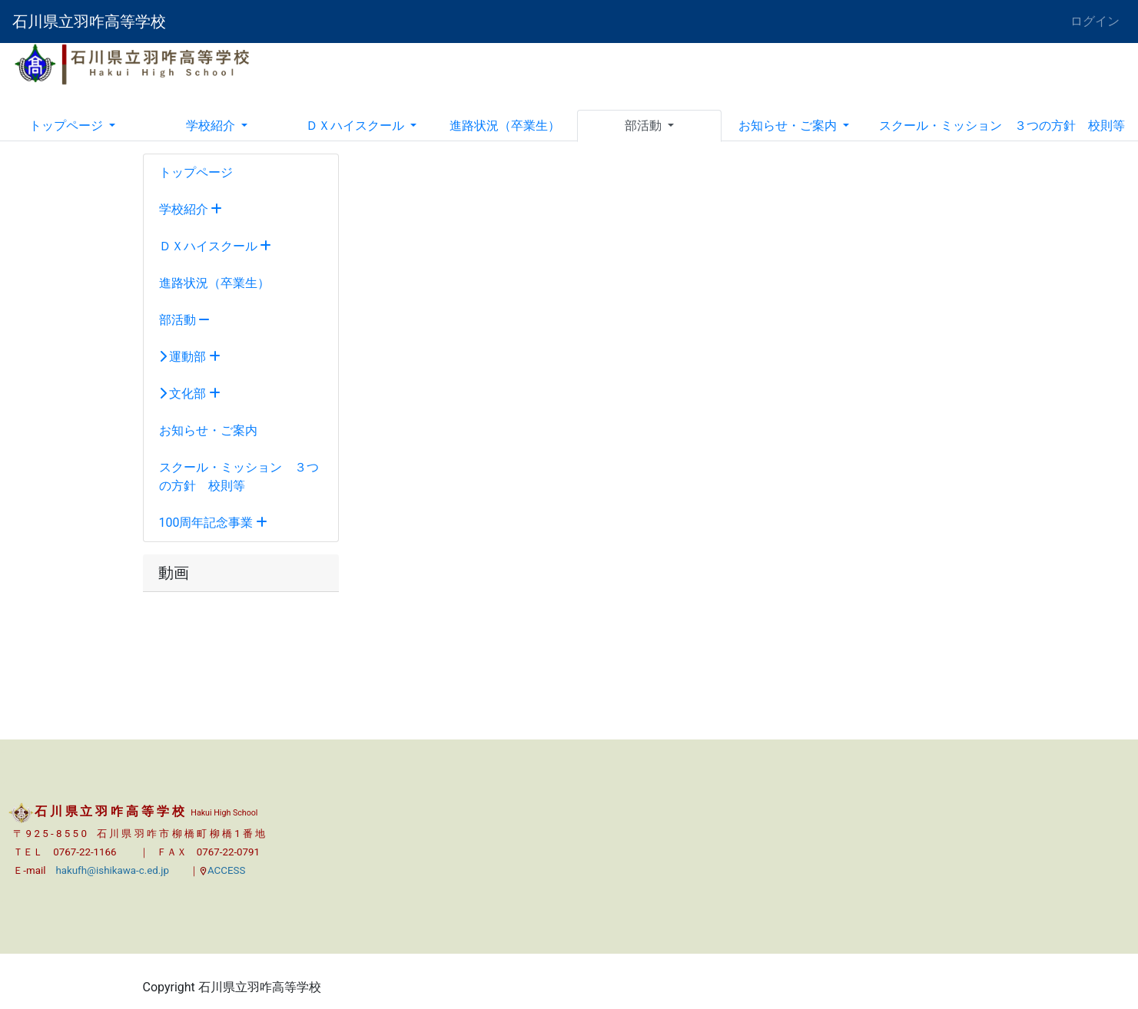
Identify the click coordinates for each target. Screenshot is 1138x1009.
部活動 (185, 320)
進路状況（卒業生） (505, 125)
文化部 (190, 393)
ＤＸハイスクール (215, 246)
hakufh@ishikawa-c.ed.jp (112, 870)
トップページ (196, 172)
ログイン (1095, 21)
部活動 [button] (645, 125)
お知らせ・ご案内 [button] (789, 125)
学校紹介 (191, 209)
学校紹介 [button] (212, 125)
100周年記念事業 (213, 522)
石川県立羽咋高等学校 (89, 21)
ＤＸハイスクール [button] (356, 125)
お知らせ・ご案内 (208, 430)
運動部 (190, 356)
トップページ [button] (67, 125)
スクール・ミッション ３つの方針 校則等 (1002, 125)
